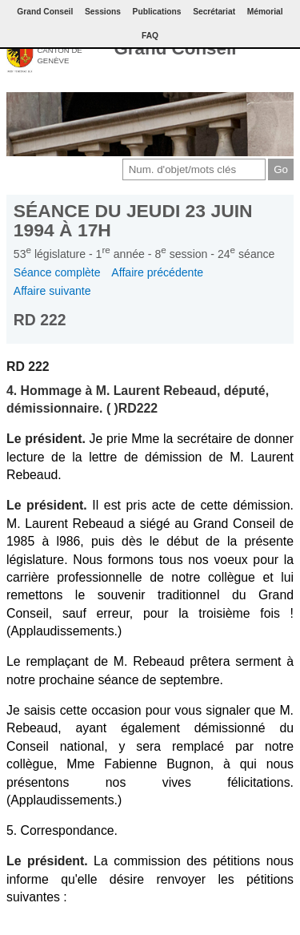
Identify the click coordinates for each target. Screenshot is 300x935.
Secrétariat (214, 11)
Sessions (103, 11)
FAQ (150, 35)
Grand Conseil (175, 48)
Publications (157, 11)
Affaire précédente (157, 272)
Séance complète (57, 272)
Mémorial (265, 11)
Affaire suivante (52, 290)
